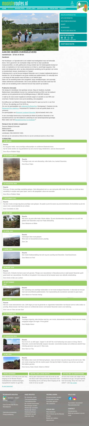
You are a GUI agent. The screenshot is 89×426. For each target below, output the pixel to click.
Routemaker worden (52, 399)
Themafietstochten (30, 401)
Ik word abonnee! (7, 386)
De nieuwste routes (31, 397)
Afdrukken (65, 27)
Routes (10, 8)
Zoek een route (29, 416)
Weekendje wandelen (31, 407)
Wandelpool (20, 8)
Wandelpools (7, 407)
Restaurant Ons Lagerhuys (10, 108)
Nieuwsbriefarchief (74, 405)
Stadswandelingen (30, 412)
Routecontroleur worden (53, 397)
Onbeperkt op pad (30, 414)
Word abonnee (50, 412)
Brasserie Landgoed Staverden (25, 112)
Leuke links (30, 8)
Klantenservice (72, 411)
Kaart (63, 24)
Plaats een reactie (68, 30)
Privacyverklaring (8, 414)
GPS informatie (67, 18)
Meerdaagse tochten (31, 405)
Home (4, 8)
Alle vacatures (50, 403)
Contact (63, 8)
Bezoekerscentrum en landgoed (25, 120)
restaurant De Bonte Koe (29, 106)
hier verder (73, 383)
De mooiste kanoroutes (32, 403)
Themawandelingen (31, 399)
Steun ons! (54, 8)
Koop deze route (67, 44)
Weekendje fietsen (30, 410)
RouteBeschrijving (68, 21)
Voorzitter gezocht (51, 401)
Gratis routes (42, 8)
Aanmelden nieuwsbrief (75, 403)
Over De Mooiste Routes (10, 404)
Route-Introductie (68, 15)
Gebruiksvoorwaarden (10, 412)
